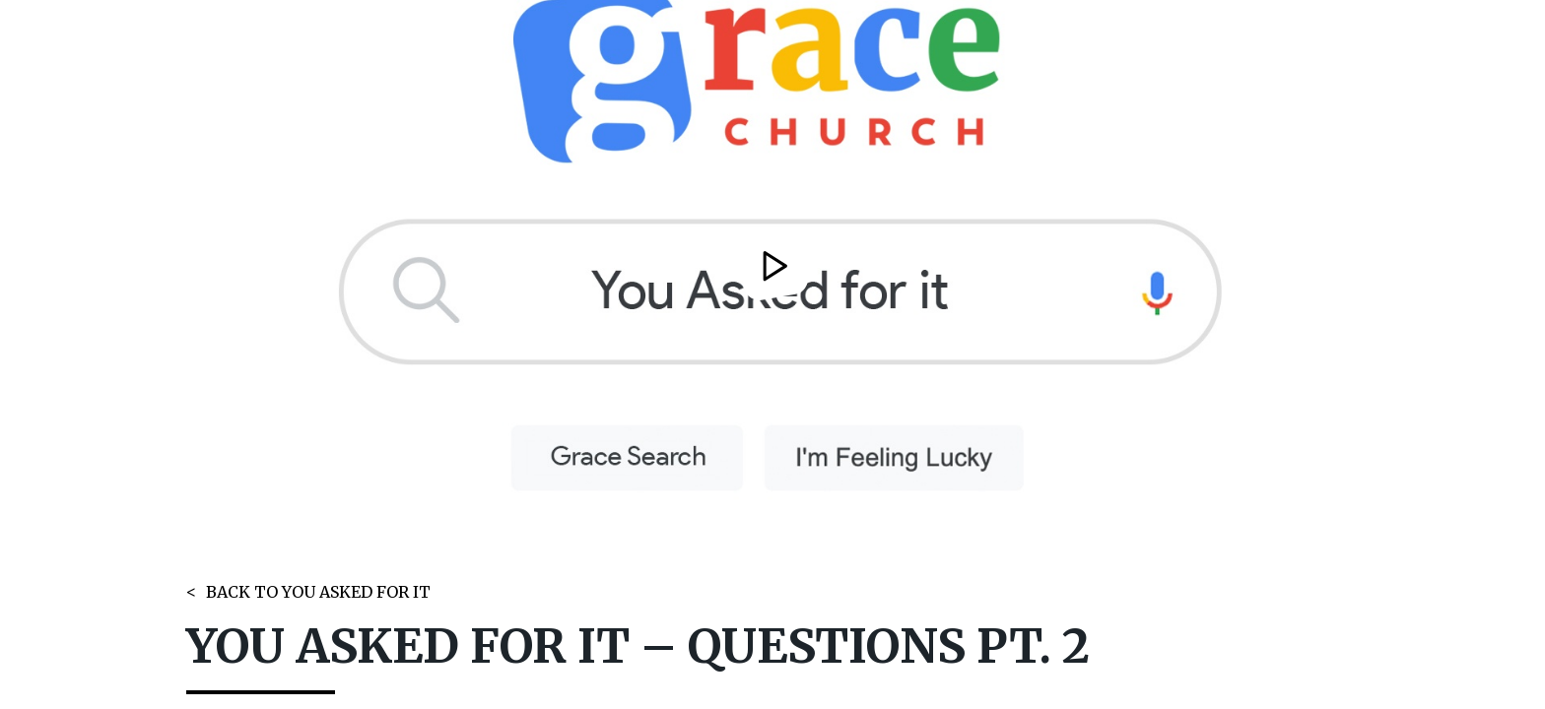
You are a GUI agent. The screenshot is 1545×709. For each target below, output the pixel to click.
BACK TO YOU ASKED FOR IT (318, 592)
